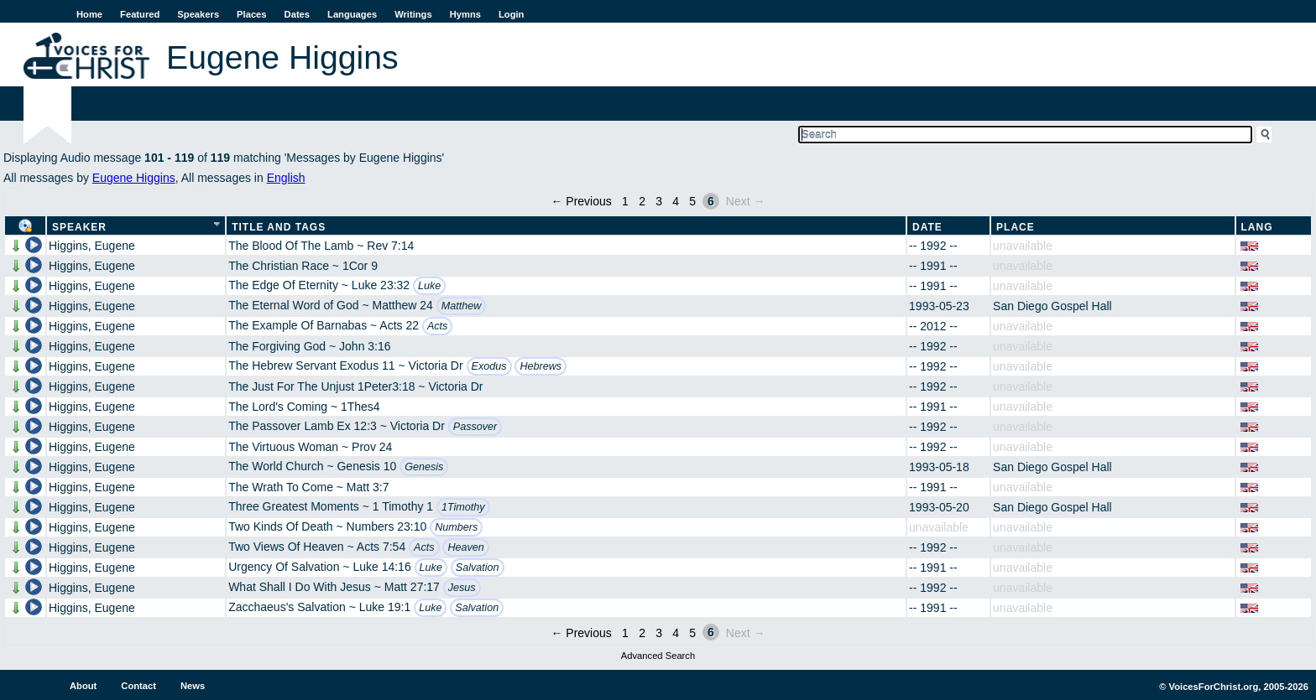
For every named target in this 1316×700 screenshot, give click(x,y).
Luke (429, 286)
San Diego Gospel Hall (1052, 306)
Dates (297, 14)
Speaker (79, 227)
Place (1015, 227)
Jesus (462, 588)
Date (927, 227)
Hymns (465, 14)
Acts (437, 326)
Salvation (477, 567)
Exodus (489, 366)
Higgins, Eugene (92, 245)
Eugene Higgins (133, 177)
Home (89, 14)
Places (251, 14)
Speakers (198, 14)
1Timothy (463, 507)
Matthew (461, 306)
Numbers (456, 527)
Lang (1257, 227)
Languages (352, 14)
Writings (413, 14)
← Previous (581, 201)
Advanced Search (658, 656)
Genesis (424, 467)
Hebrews (540, 366)
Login (511, 14)
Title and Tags (279, 227)
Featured (139, 14)
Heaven (465, 547)
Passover (475, 427)
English (286, 177)
